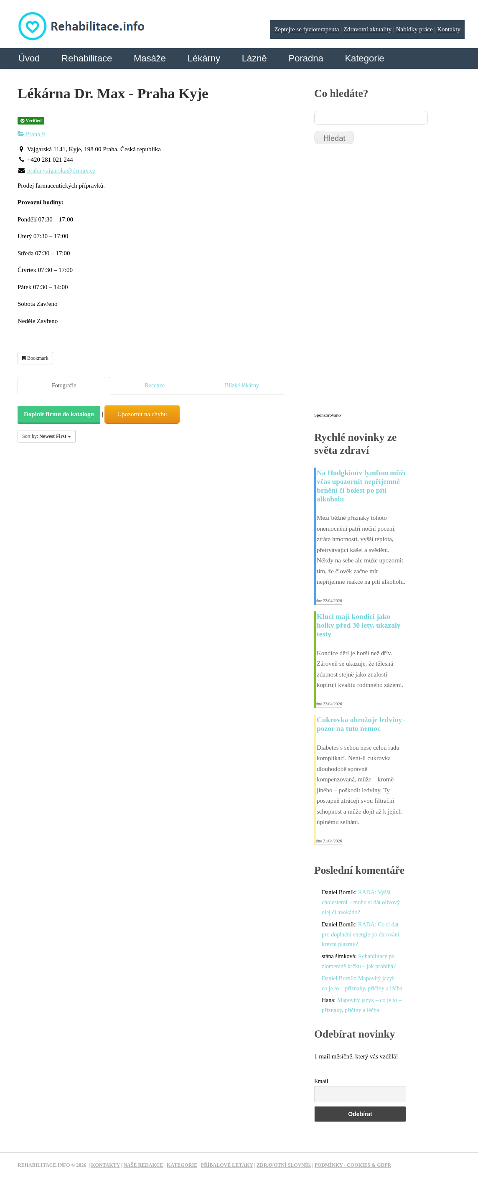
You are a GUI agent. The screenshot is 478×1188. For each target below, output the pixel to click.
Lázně (254, 58)
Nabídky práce (414, 29)
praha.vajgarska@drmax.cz (61, 170)
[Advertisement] (377, 282)
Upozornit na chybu (142, 414)
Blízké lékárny (242, 385)
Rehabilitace (86, 58)
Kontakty (448, 29)
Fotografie (64, 385)
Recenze (154, 385)
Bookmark (35, 358)
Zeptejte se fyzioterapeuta (306, 29)
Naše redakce (143, 1165)
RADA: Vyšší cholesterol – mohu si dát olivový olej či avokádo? (361, 902)
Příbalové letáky (227, 1165)
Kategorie (364, 58)
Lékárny (204, 58)
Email (321, 1081)
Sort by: (46, 436)
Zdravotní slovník (284, 1165)
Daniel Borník (338, 978)
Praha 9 (31, 134)
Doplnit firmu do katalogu (59, 414)
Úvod (29, 58)
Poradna (305, 58)
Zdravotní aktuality (367, 29)
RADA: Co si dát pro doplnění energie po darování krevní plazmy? (360, 934)
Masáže (150, 58)
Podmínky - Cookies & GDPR (353, 1165)
